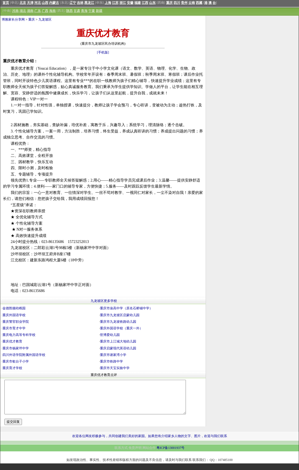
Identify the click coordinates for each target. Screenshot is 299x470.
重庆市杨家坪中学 (15, 348)
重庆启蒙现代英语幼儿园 (118, 348)
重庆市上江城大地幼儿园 (118, 341)
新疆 (99, 11)
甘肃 (77, 11)
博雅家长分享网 (13, 19)
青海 (84, 11)
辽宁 (72, 3)
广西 (45, 11)
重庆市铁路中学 (111, 361)
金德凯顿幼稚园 (14, 308)
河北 (37, 3)
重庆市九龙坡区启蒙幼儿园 (119, 315)
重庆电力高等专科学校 (18, 335)
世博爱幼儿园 (110, 335)
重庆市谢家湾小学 (113, 355)
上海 (108, 3)
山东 (152, 3)
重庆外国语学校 (14, 315)
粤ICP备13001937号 (171, 454)
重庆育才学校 (12, 368)
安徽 (130, 3)
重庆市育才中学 (14, 328)
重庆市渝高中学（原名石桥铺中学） (126, 308)
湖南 (30, 11)
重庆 (169, 3)
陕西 (69, 11)
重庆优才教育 (12, 341)
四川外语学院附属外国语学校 (23, 355)
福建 (137, 3)
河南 (15, 11)
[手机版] (103, 52)
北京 (22, 3)
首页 (5, 3)
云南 (191, 3)
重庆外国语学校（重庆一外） (121, 328)
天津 (30, 3)
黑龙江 (89, 3)
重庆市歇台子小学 (15, 361)
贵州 (184, 3)
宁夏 (91, 11)
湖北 (22, 11)
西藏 (199, 3)
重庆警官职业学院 (15, 322)
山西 (45, 3)
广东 (37, 11)
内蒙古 (54, 3)
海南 (52, 11)
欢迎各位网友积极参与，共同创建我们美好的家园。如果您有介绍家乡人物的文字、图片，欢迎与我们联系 (149, 442)
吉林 (80, 3)
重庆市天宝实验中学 (115, 368)
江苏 (115, 3)
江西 (145, 3)
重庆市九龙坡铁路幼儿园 (118, 322)
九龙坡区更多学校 (104, 301)
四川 (177, 3)
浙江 (122, 3)
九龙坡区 (45, 19)
